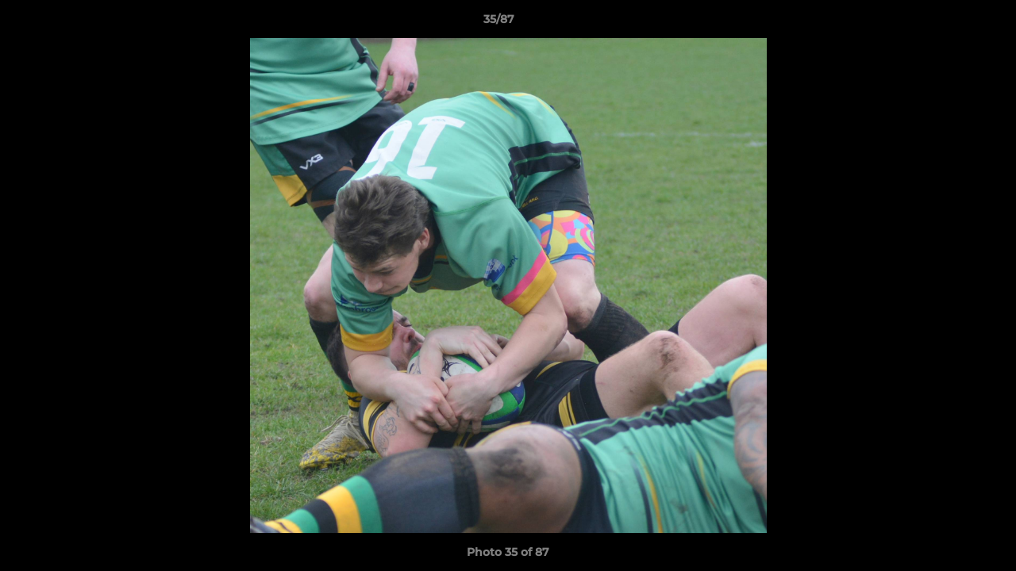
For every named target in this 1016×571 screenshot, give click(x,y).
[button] (949, 23)
